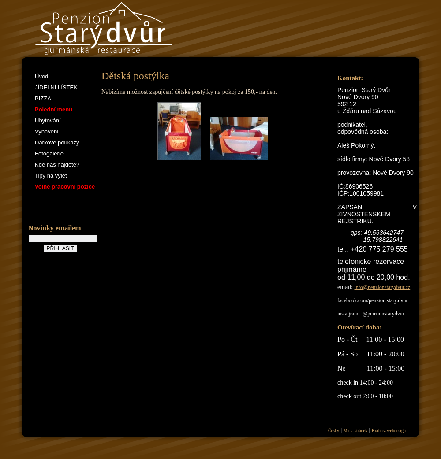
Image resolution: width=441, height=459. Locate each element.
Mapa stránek (355, 430)
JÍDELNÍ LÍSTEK (56, 87)
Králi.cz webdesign (389, 430)
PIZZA (43, 98)
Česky (333, 430)
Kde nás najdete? (57, 164)
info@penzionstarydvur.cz (383, 287)
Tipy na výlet (51, 175)
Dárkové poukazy (57, 142)
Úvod (41, 76)
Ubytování (48, 120)
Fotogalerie (49, 153)
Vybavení (47, 131)
